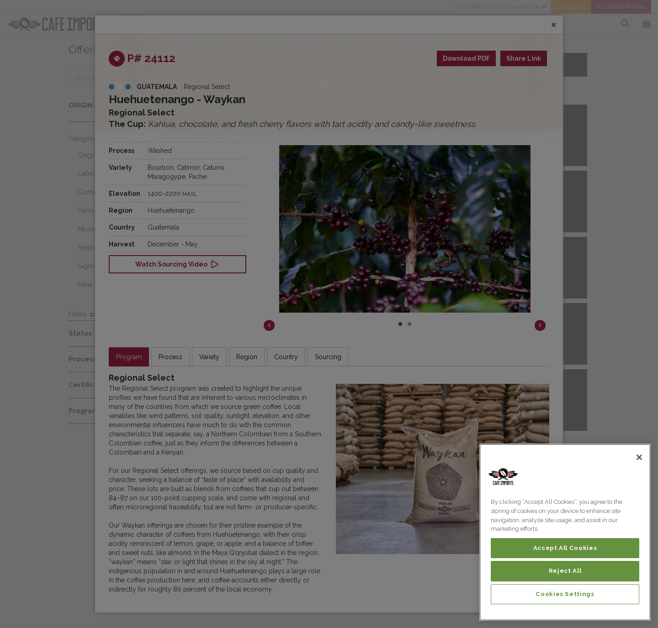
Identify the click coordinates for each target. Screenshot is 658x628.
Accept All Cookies (565, 547)
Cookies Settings (565, 594)
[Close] (639, 457)
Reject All (565, 570)
